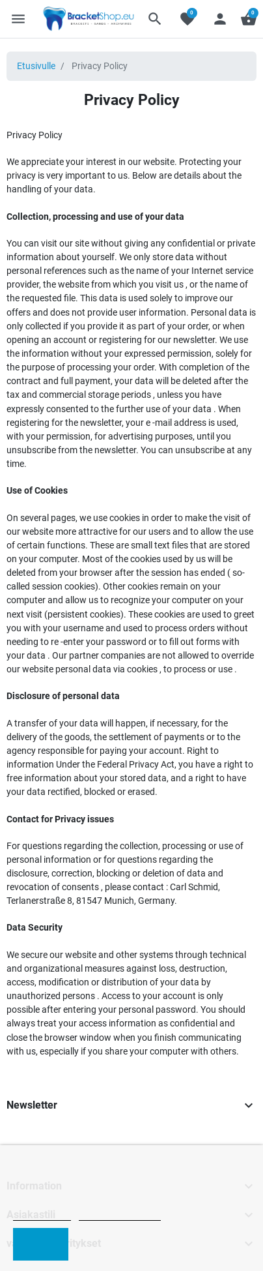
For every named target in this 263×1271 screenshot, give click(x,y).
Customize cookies (120, 1214)
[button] (155, 19)
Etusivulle (36, 66)
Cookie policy (42, 1214)
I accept (40, 1243)
